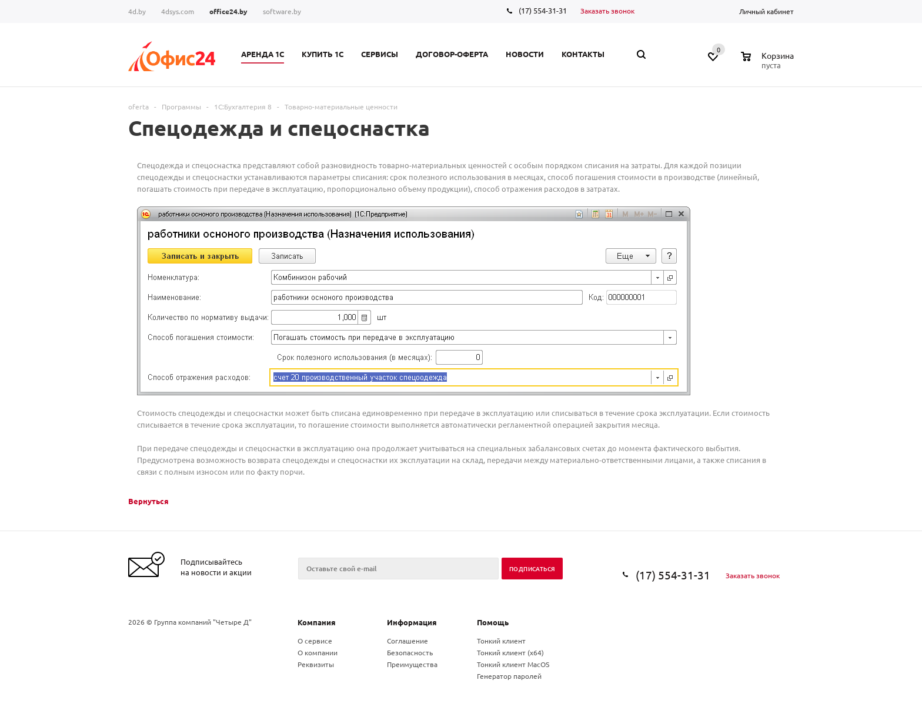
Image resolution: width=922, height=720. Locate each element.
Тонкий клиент (501, 640)
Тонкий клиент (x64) (510, 652)
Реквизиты (316, 664)
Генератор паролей (509, 676)
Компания (317, 622)
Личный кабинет (766, 11)
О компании (318, 652)
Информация (412, 622)
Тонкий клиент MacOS (513, 664)
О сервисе (315, 640)
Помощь (493, 622)
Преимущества (412, 664)
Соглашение (407, 640)
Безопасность (410, 652)
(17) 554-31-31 (543, 10)
